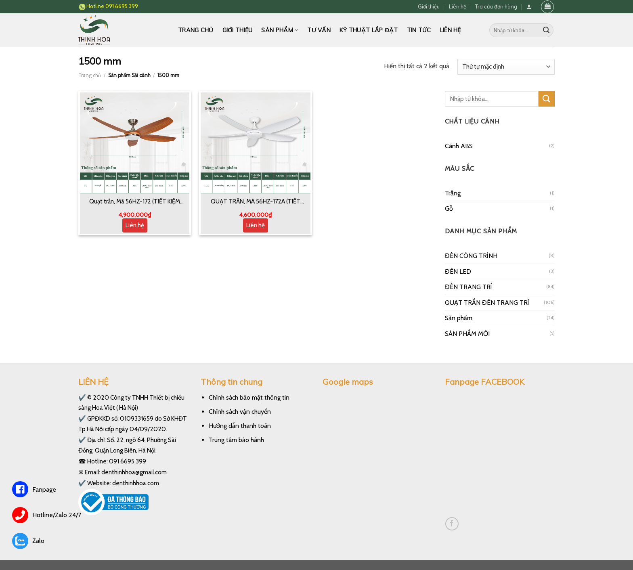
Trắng (453, 193)
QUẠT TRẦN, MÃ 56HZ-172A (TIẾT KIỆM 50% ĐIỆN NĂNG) (255, 202)
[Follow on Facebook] (452, 523)
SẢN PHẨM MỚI (467, 333)
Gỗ (449, 208)
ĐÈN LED (458, 271)
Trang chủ (196, 30)
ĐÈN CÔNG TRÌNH (471, 256)
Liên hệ (457, 6)
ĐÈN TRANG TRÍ (468, 287)
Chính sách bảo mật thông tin (249, 397)
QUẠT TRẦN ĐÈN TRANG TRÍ (487, 302)
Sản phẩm (279, 30)
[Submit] (546, 30)
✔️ (82, 397)
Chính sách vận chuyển (240, 411)
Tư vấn (319, 30)
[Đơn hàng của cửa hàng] (506, 67)
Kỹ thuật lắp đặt (369, 30)
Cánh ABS (459, 146)
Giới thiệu (429, 6)
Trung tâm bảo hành (236, 440)
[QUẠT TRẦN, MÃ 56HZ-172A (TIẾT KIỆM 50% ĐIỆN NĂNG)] (255, 142)
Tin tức (419, 30)
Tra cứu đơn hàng (496, 6)
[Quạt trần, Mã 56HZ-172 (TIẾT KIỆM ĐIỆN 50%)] (135, 142)
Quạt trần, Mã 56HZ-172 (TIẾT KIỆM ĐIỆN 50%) (134, 202)
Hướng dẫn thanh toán (240, 426)
